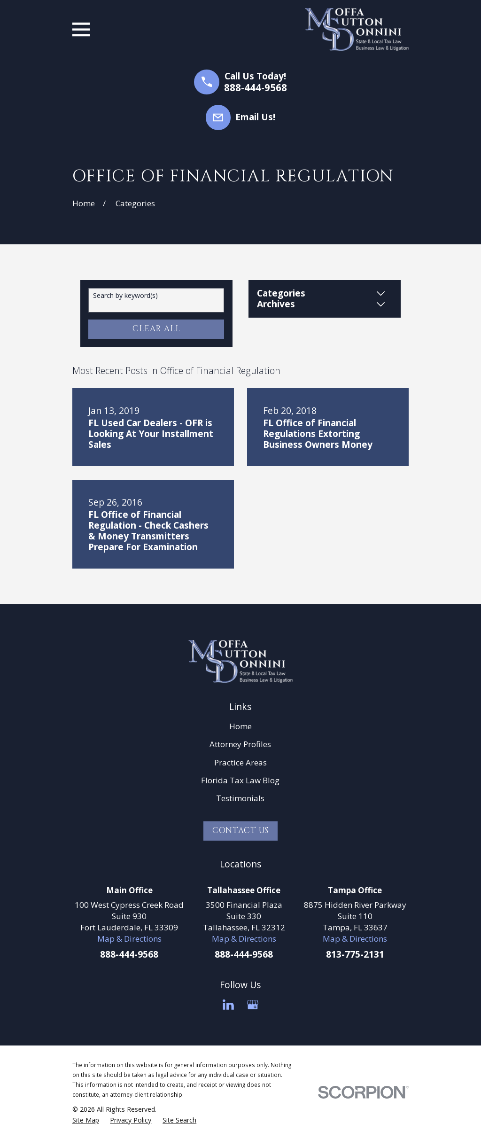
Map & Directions (129, 938)
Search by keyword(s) (125, 296)
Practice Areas (240, 762)
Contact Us (240, 830)
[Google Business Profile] (252, 1004)
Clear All (156, 328)
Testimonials (240, 798)
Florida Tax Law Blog (240, 780)
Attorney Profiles (240, 744)
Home (240, 726)
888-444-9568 (255, 88)
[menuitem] (85, 1120)
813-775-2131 (355, 954)
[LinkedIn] (228, 1004)
